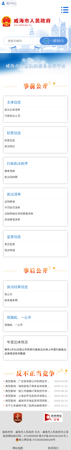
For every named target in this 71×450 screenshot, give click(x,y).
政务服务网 (11, 300)
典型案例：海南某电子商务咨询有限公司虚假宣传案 (28, 386)
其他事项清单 (12, 219)
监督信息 (14, 237)
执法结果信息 (17, 287)
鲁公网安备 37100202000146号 (36, 439)
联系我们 (53, 448)
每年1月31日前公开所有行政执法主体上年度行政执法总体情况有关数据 (35, 351)
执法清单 (14, 194)
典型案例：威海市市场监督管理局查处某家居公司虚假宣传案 (28, 400)
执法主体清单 (12, 109)
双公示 (8, 294)
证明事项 (10, 201)
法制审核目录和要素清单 (19, 213)
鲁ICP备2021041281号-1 (53, 435)
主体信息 (14, 102)
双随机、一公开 (19, 317)
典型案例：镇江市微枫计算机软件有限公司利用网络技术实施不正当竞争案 (28, 390)
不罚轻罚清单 (12, 207)
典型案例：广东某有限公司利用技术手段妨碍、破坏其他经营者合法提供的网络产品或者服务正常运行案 (28, 381)
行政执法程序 (17, 163)
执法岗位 (10, 146)
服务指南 (10, 170)
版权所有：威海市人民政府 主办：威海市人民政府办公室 (35, 431)
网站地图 (18, 448)
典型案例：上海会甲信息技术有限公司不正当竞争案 (28, 395)
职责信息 (14, 133)
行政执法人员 (12, 115)
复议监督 (10, 244)
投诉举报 (10, 250)
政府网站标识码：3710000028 (20, 435)
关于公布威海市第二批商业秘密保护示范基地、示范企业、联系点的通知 (28, 405)
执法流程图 (11, 176)
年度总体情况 (17, 342)
